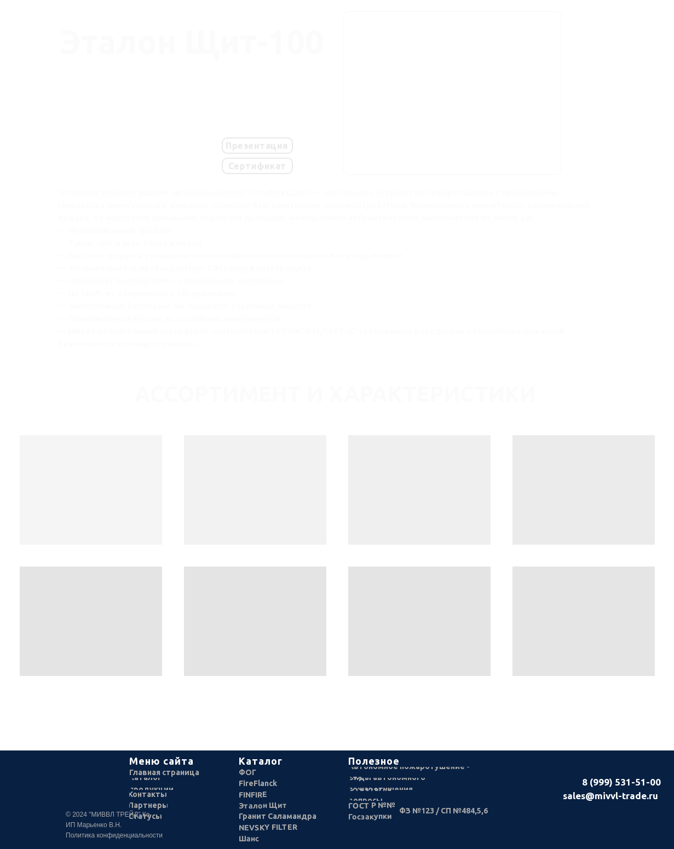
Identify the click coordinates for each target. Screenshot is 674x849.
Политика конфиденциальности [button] (114, 835)
